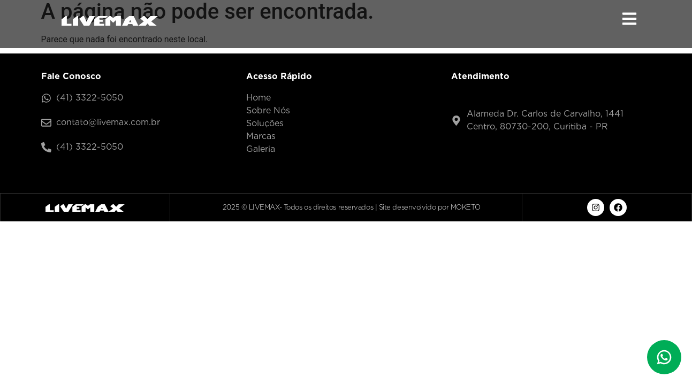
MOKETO (465, 207)
